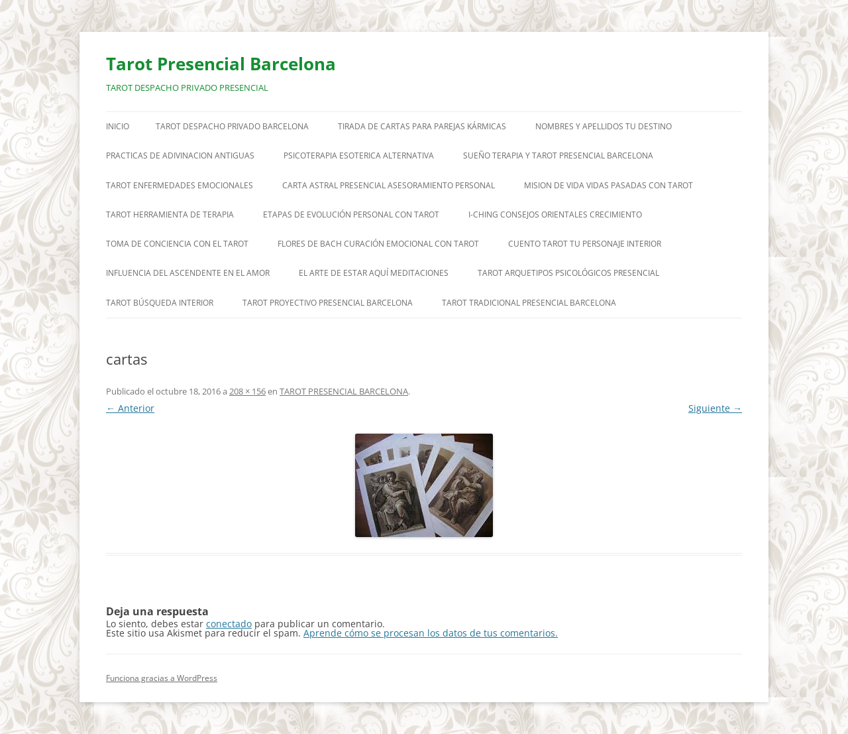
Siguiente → (715, 408)
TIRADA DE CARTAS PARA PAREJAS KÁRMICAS (422, 126)
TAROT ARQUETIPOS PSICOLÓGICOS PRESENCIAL (568, 272)
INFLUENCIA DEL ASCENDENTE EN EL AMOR (188, 272)
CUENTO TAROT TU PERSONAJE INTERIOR (584, 243)
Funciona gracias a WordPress (161, 678)
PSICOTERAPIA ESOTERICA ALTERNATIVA (359, 155)
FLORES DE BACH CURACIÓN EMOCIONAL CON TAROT (378, 243)
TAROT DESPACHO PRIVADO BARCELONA (232, 126)
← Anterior (130, 408)
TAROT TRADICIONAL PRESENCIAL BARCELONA (529, 302)
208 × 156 (247, 391)
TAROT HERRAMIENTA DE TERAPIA (170, 214)
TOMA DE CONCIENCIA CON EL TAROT (177, 243)
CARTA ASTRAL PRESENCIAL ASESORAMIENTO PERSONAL (388, 185)
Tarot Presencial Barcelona (221, 64)
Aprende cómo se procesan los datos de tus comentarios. (430, 633)
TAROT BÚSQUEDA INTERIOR (159, 302)
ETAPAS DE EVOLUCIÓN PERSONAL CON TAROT (351, 214)
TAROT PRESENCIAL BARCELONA (344, 391)
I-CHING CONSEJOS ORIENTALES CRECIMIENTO (555, 214)
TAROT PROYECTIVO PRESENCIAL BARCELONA (327, 302)
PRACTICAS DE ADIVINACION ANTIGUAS (180, 155)
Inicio (117, 126)
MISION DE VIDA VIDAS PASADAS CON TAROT (608, 185)
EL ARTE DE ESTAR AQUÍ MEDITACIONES (374, 272)
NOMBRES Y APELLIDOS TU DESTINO (603, 126)
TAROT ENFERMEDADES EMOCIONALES (179, 185)
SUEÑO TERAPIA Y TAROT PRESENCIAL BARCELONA (558, 155)
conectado (229, 623)
